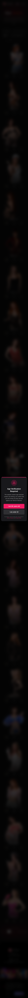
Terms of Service (10, 517)
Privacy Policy (18, 517)
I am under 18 (14, 512)
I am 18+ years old (14, 506)
